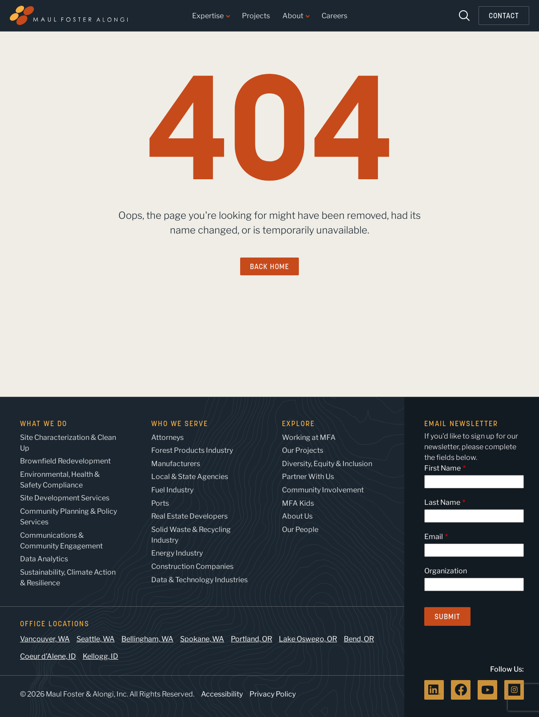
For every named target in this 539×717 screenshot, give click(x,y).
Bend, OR (359, 639)
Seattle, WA (95, 639)
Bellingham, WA (147, 639)
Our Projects (302, 450)
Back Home (269, 266)
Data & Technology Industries (199, 580)
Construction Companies (192, 566)
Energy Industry (177, 553)
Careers (334, 16)
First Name (442, 468)
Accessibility (222, 694)
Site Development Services (64, 498)
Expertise (210, 16)
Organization (445, 571)
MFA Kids (298, 503)
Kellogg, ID (100, 656)
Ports (160, 503)
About (295, 16)
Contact (504, 15)
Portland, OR (251, 639)
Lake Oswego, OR (308, 639)
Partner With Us (308, 476)
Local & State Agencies (189, 476)
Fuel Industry (172, 490)
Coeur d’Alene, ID (48, 656)
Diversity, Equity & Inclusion (327, 463)
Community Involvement (323, 490)
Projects (256, 16)
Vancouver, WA (45, 639)
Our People (300, 529)
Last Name (442, 502)
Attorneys (167, 437)
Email (433, 536)
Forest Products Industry (192, 450)
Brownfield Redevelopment (65, 461)
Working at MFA (309, 437)
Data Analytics (44, 559)
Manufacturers (175, 463)
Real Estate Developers (189, 516)
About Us (297, 516)
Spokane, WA (202, 639)
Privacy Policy (272, 694)
